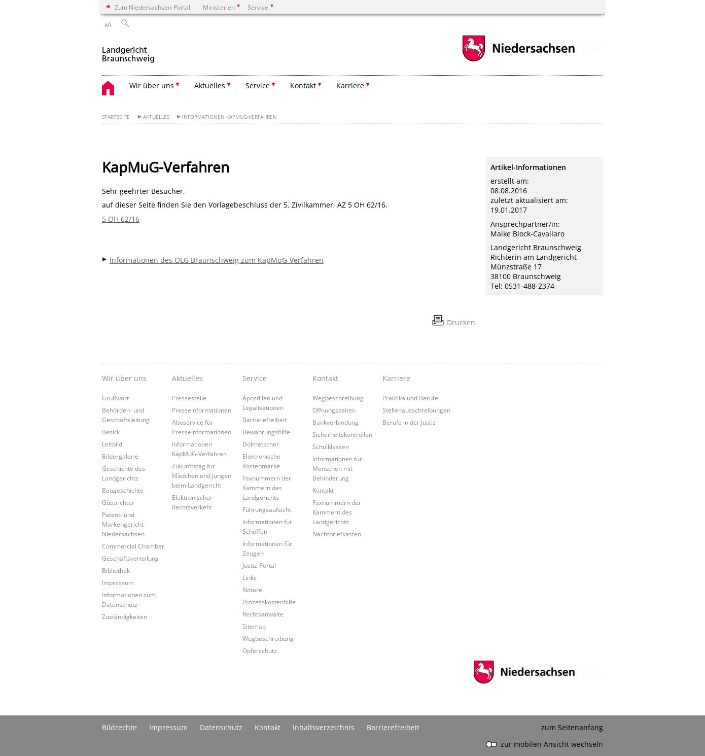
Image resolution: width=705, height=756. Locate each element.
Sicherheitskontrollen (342, 434)
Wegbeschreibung (268, 638)
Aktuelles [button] (209, 85)
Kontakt (323, 490)
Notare (252, 590)
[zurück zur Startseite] (128, 50)
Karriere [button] (350, 85)
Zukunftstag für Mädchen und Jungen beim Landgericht (201, 475)
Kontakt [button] (303, 85)
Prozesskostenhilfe (269, 602)
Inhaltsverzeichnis (324, 727)
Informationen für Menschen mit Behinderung (337, 468)
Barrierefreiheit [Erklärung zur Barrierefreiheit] (393, 727)
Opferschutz (259, 650)
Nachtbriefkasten (336, 534)
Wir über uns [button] (151, 85)
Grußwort (115, 398)
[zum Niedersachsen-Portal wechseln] (518, 60)
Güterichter (118, 502)
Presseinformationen (201, 410)
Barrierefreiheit (264, 420)
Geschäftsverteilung (130, 558)
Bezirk (111, 432)
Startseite (116, 117)
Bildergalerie (120, 456)
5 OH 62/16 (120, 219)
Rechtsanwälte (263, 614)
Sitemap (254, 626)
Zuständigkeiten (124, 616)
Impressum (118, 582)
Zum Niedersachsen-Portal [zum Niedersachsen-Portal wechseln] (152, 7)
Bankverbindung (335, 422)
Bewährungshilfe (266, 432)
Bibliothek (116, 570)
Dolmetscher (260, 444)
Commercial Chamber (133, 546)
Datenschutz (221, 727)
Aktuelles (156, 117)
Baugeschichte (123, 490)
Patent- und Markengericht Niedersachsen (123, 524)
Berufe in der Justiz (409, 422)
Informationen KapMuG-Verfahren (229, 117)
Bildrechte (119, 727)
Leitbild (112, 444)
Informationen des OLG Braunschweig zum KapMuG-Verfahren (217, 260)
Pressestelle (189, 398)
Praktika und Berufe (410, 398)
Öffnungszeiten (334, 410)
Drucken (461, 322)
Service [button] (257, 85)
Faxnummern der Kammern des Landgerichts (266, 487)
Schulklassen (330, 446)
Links (249, 577)
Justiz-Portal (259, 565)
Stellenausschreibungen (416, 410)
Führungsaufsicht (266, 509)
